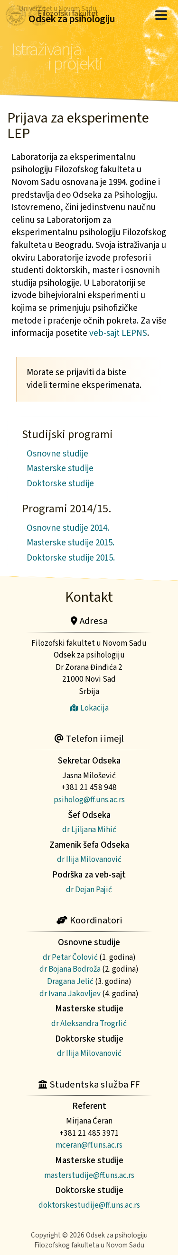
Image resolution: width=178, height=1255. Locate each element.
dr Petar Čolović (70, 957)
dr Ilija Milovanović (89, 859)
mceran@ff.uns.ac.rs (89, 1145)
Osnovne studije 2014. (68, 528)
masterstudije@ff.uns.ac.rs (89, 1175)
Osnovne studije (57, 454)
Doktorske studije (60, 483)
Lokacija (89, 708)
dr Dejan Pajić (89, 889)
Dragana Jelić (70, 981)
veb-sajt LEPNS (118, 333)
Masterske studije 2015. (70, 542)
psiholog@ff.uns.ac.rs (89, 800)
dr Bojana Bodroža (70, 969)
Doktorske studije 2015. (71, 558)
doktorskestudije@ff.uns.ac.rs (89, 1205)
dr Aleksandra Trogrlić (89, 1023)
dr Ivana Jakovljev (70, 994)
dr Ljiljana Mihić (89, 829)
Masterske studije (60, 468)
